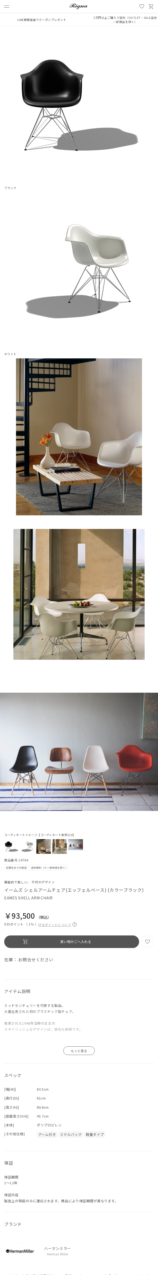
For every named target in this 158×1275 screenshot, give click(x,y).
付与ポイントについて (57, 924)
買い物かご (151, 6)
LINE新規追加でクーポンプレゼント (41, 20)
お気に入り (141, 6)
